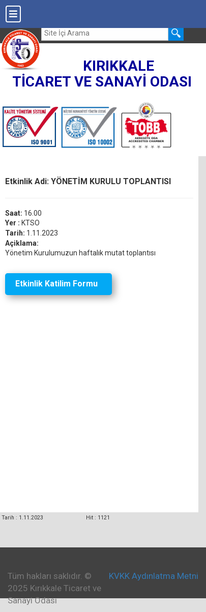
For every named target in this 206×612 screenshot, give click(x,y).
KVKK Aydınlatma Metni (153, 576)
